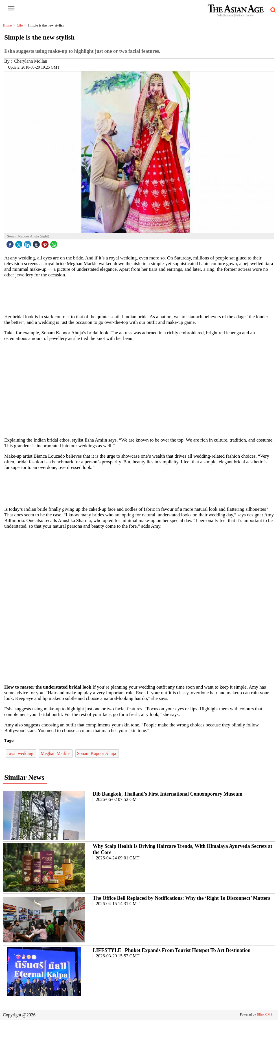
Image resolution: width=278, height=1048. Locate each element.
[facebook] (11, 243)
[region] (141, 295)
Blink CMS (264, 1014)
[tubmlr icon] (37, 243)
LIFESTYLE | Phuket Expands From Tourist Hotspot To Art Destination (171, 950)
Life (22, 25)
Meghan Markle (56, 753)
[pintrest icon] (46, 243)
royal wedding (20, 753)
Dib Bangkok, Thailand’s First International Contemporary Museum (167, 794)
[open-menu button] (11, 8)
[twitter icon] (19, 243)
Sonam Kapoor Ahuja (97, 753)
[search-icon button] (272, 10)
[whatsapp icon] (54, 243)
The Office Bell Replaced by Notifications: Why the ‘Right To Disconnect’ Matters (181, 898)
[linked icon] (28, 243)
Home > (10, 25)
